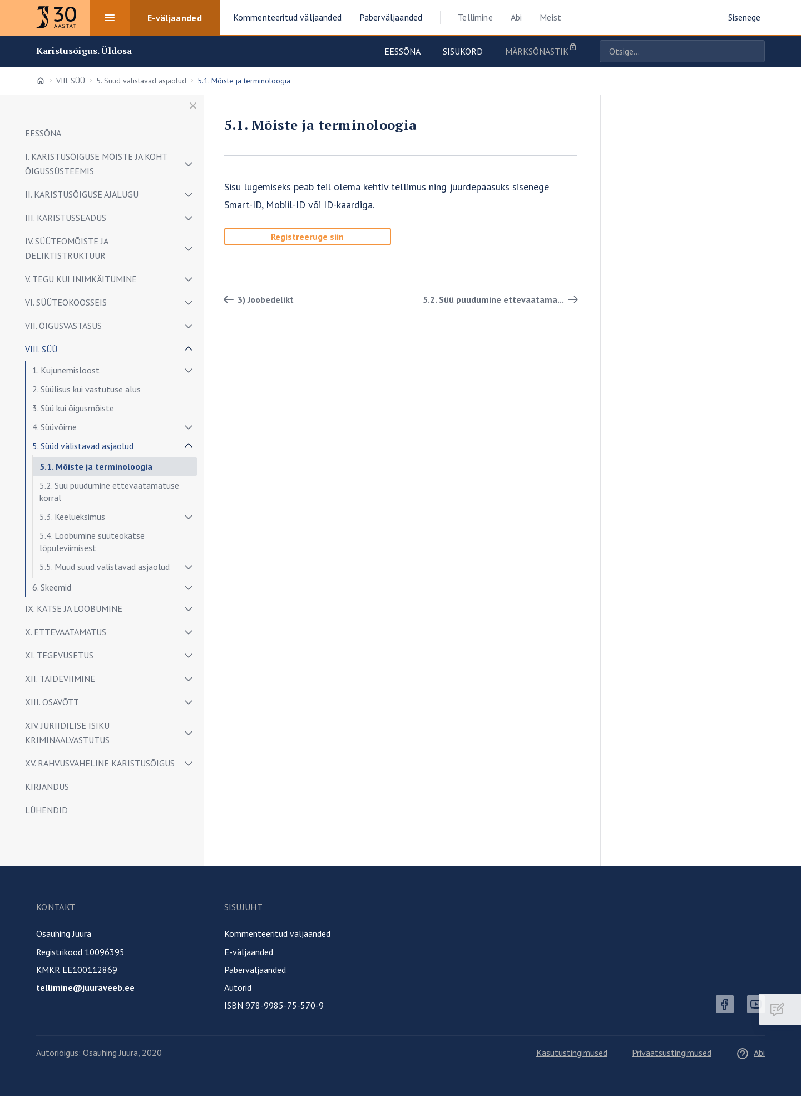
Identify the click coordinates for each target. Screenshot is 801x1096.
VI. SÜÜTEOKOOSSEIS (66, 302)
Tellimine (475, 17)
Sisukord (463, 51)
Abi (516, 17)
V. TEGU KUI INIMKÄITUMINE (81, 278)
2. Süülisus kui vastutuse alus (86, 389)
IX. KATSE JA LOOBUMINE (73, 608)
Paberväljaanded (255, 969)
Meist (550, 17)
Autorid (237, 987)
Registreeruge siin (307, 236)
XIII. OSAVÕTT (52, 701)
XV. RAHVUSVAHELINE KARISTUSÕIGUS (100, 763)
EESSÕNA (43, 133)
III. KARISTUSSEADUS (65, 217)
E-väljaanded (248, 951)
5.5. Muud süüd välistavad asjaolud (104, 566)
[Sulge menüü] (193, 106)
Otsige (754, 51)
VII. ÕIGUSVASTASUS (63, 325)
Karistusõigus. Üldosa (84, 51)
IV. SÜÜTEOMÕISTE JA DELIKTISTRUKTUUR (66, 248)
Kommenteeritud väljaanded (277, 933)
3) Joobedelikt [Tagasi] (257, 299)
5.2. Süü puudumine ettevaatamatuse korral (109, 491)
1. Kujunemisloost (66, 370)
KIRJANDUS (47, 786)
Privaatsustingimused (671, 1052)
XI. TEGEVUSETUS (59, 655)
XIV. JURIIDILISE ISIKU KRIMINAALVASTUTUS (67, 732)
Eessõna (402, 51)
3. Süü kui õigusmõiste (73, 408)
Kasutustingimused (571, 1052)
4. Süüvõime (54, 426)
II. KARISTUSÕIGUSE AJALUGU (82, 194)
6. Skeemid (51, 587)
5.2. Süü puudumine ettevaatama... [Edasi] (502, 299)
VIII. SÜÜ (70, 81)
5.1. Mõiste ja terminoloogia (95, 466)
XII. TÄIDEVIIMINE (60, 678)
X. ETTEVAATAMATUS (65, 631)
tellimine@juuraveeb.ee (85, 987)
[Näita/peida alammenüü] (188, 163)
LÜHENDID (46, 809)
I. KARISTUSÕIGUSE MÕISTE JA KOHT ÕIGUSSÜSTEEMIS (96, 163)
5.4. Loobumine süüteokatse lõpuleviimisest (92, 541)
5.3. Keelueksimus (72, 516)
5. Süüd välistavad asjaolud (141, 81)
